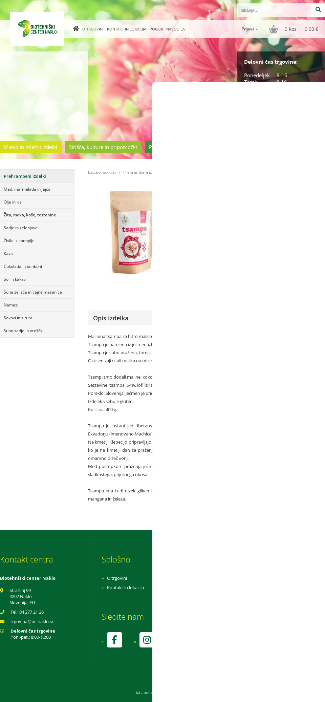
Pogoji (156, 28)
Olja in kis (13, 202)
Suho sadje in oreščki (23, 331)
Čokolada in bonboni (23, 266)
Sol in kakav (15, 279)
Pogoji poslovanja (216, 587)
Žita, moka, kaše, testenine (30, 215)
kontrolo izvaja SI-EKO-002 (224, 645)
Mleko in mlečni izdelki (30, 147)
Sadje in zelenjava (21, 228)
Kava (8, 253)
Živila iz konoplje (19, 240)
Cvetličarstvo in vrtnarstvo (238, 147)
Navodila (175, 28)
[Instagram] (147, 639)
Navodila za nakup (216, 578)
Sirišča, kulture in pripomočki (103, 147)
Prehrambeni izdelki (172, 147)
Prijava (250, 29)
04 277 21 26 (31, 612)
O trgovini (93, 28)
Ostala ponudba (299, 147)
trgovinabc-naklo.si (31, 621)
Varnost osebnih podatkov (225, 597)
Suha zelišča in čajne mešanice (33, 292)
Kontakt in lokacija (126, 28)
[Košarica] (294, 29)
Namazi (11, 305)
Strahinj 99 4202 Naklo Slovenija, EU (22, 596)
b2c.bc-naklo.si (102, 172)
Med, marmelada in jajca (27, 189)
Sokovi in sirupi (18, 318)
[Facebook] (114, 639)
